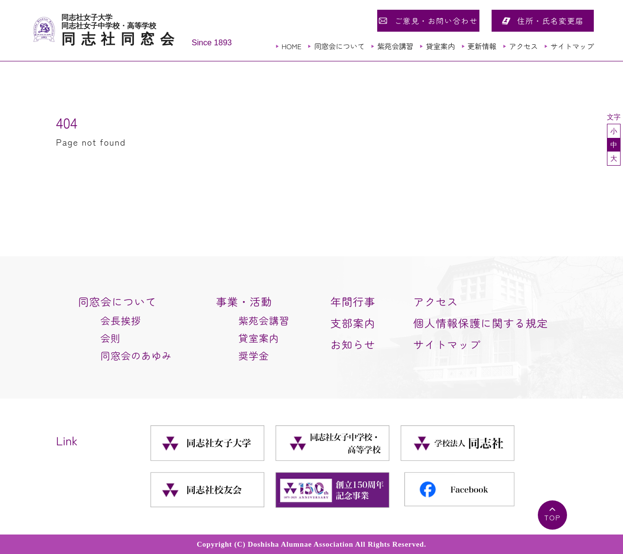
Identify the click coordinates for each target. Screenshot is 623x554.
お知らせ (352, 344)
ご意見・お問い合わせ (435, 20)
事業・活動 (244, 301)
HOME (291, 46)
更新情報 (481, 46)
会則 (110, 338)
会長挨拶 (120, 320)
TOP (552, 517)
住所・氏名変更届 (550, 20)
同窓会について (339, 46)
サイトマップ (572, 46)
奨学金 (253, 355)
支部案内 (352, 322)
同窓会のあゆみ (136, 355)
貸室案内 (440, 46)
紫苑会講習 (395, 46)
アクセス (523, 46)
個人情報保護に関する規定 (480, 322)
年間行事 (352, 301)
